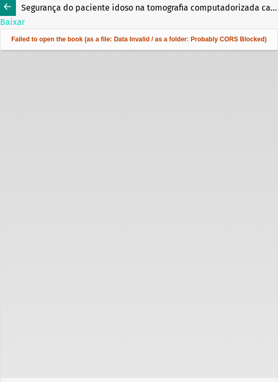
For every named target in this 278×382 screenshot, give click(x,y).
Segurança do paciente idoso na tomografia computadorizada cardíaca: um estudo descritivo (149, 8)
